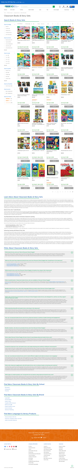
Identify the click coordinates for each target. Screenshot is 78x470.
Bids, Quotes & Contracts (48, 458)
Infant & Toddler (31, 9)
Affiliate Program (62, 453)
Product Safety (31, 462)
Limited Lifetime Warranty (33, 450)
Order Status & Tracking (48, 449)
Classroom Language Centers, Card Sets (13, 418)
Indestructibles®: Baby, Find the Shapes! (13, 275)
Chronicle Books (8, 399)
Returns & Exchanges (47, 450)
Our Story (30, 446)
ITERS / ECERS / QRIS (62, 450)
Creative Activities (62, 458)
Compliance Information (32, 456)
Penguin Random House (34, 212)
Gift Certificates (46, 452)
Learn (40, 9)
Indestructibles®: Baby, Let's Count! (12, 273)
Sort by (39, 23)
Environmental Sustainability (33, 464)
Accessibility (31, 459)
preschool (53, 211)
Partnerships (31, 458)
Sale (73, 9)
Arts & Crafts (12, 9)
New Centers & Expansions (63, 459)
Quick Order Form (62, 452)
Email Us (44, 437)
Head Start (61, 449)
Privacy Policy (31, 452)
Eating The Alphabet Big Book (11, 225)
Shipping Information (47, 447)
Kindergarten (7, 389)
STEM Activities (61, 456)
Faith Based (61, 447)
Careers (30, 449)
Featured (5, 9)
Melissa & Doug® (42, 212)
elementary (62, 211)
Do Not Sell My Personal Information (34, 453)
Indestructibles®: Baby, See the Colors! (13, 274)
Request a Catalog (62, 446)
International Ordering (47, 453)
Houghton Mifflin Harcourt (10, 403)
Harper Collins (8, 401)
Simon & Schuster (8, 408)
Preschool (7, 390)
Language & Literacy (17, 12)
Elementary (7, 387)
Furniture (21, 9)
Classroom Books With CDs (10, 416)
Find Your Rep (46, 459)
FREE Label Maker (62, 461)
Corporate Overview (32, 447)
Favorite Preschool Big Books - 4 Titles (12, 224)
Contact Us (45, 446)
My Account (45, 456)
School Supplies (56, 9)
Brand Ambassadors (62, 455)
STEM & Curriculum (10, 12)
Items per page (28, 23)
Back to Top (72, 466)
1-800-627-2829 (36, 437)
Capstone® (7, 398)
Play (47, 9)
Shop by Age (66, 9)
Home (5, 12)
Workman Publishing (26, 212)
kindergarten (58, 211)
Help (60, 7)
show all (5, 49)
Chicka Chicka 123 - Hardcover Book (12, 226)
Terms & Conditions (32, 455)
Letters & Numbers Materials (11, 420)
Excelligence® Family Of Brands (34, 461)
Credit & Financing (47, 455)
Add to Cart (25, 50)
